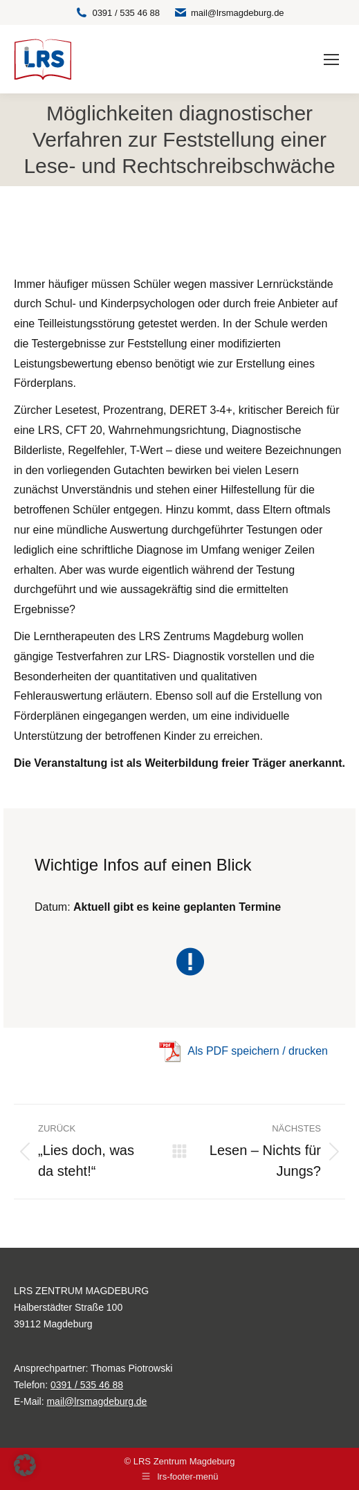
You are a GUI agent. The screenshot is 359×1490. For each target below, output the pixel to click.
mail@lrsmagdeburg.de (229, 12)
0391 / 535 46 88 (117, 12)
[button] (25, 1465)
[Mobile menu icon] (331, 59)
